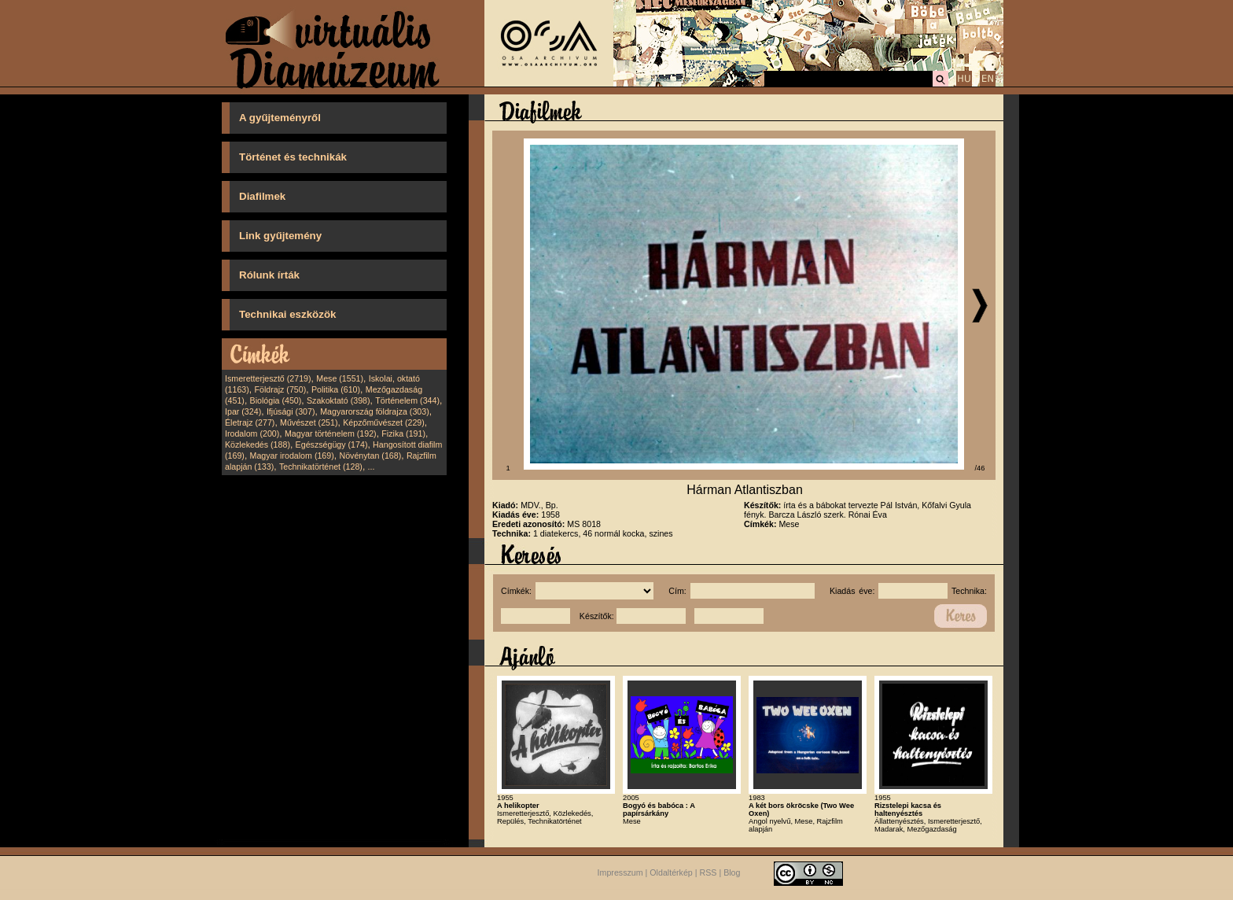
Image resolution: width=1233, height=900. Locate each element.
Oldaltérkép (671, 872)
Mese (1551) (339, 378)
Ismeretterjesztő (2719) (268, 378)
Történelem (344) (407, 400)
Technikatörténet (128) (321, 466)
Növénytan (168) (370, 455)
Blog (731, 872)
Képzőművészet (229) (384, 422)
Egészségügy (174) (332, 444)
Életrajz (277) (249, 422)
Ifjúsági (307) (291, 411)
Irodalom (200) (252, 433)
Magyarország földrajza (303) (374, 411)
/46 (980, 468)
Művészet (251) (308, 422)
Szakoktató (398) (338, 400)
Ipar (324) (243, 411)
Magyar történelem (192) (331, 433)
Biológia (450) (276, 400)
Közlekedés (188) (257, 444)
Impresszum (620, 872)
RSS (708, 872)
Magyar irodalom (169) (292, 455)
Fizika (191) (403, 433)
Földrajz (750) (280, 389)
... (371, 466)
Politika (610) (335, 389)
